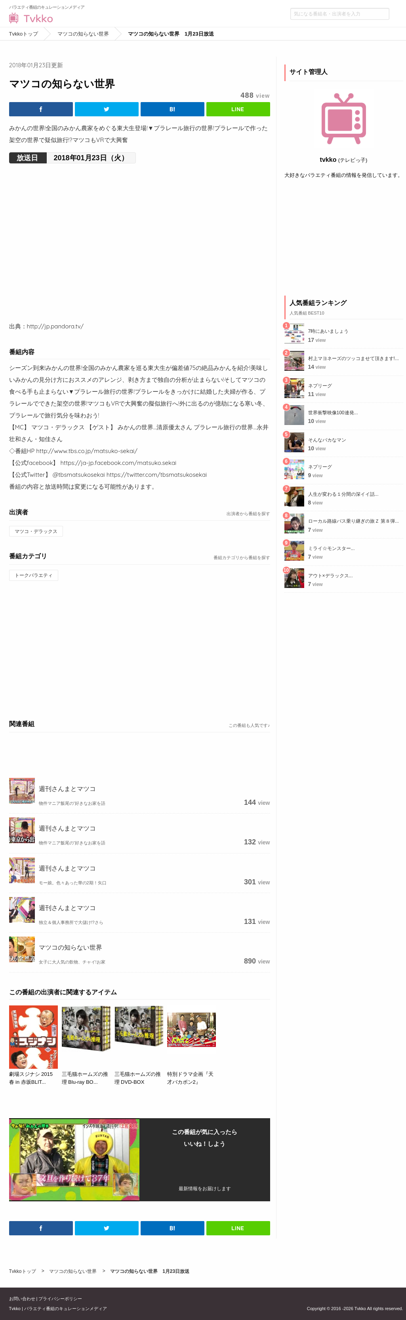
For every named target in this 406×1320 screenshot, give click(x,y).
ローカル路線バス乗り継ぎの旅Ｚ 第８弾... (353, 521)
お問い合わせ (22, 1298)
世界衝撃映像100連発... (333, 412)
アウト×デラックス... (330, 575)
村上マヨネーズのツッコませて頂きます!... (353, 358)
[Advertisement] (139, 649)
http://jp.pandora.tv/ (55, 326)
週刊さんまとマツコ (67, 789)
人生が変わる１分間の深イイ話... (343, 494)
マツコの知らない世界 (70, 947)
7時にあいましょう (328, 331)
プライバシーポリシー (60, 1298)
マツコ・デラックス (36, 531)
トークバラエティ (34, 575)
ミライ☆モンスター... (331, 548)
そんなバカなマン (327, 440)
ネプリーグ (320, 386)
